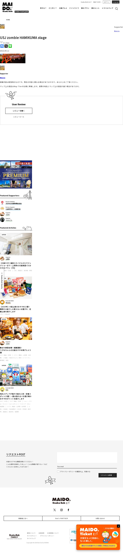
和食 (5, 358)
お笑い (6, 401)
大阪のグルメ (13, 358)
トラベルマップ (107, 8)
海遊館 (17, 412)
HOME (8, 20)
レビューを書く (19, 111)
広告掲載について (53, 533)
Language (116, 2)
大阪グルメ (63, 8)
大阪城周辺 (12, 409)
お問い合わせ (100, 518)
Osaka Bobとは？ (86, 2)
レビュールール (18, 117)
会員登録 (41, 533)
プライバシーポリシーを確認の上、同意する (75, 471)
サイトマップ (31, 538)
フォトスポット (13, 404)
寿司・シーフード (24, 358)
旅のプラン (85, 8)
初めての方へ (97, 2)
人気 (15, 270)
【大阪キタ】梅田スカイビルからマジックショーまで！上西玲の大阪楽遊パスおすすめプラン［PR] (15, 265)
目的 (7, 360)
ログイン (106, 2)
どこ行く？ (53, 8)
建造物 (11, 412)
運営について (31, 533)
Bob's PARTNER (61, 518)
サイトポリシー (32, 536)
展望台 (20, 270)
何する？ (43, 8)
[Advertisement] (16, 142)
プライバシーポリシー (47, 536)
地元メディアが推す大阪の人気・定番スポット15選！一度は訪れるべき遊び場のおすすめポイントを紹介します (15, 396)
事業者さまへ (23, 518)
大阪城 (5, 409)
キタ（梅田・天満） (6, 270)
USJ (1, 401)
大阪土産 (7, 314)
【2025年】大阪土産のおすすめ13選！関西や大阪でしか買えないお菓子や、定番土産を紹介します (15, 309)
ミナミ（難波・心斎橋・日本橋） (17, 406)
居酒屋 (2, 360)
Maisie (117, 31)
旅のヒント (95, 8)
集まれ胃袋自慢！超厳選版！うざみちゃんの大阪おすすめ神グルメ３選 (15, 350)
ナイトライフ (74, 8)
